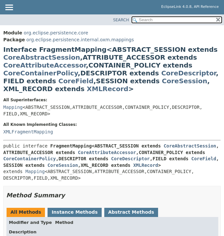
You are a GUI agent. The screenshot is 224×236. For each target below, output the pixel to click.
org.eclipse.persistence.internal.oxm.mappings (80, 39)
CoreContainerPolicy (40, 73)
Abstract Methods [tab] (131, 212)
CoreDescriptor (188, 73)
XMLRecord (108, 89)
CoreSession (184, 81)
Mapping (13, 107)
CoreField (75, 81)
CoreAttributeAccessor (44, 65)
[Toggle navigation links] (8, 7)
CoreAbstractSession (41, 57)
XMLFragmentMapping (28, 131)
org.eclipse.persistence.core (56, 32)
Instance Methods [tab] (74, 212)
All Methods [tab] (25, 212)
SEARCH (121, 20)
